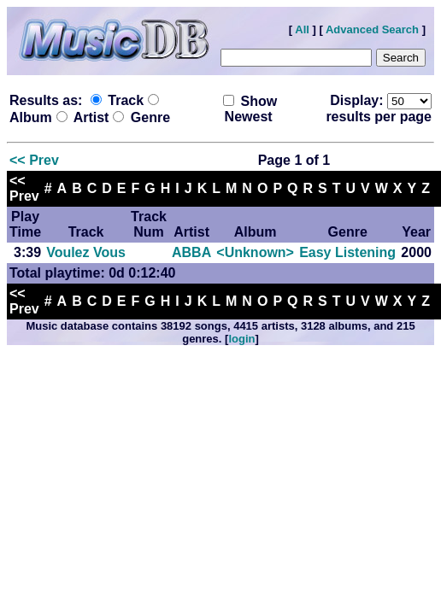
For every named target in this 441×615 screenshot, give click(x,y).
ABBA (191, 252)
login (241, 338)
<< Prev (34, 160)
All (302, 29)
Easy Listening (347, 252)
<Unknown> (255, 252)
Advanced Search (372, 29)
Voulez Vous (86, 252)
